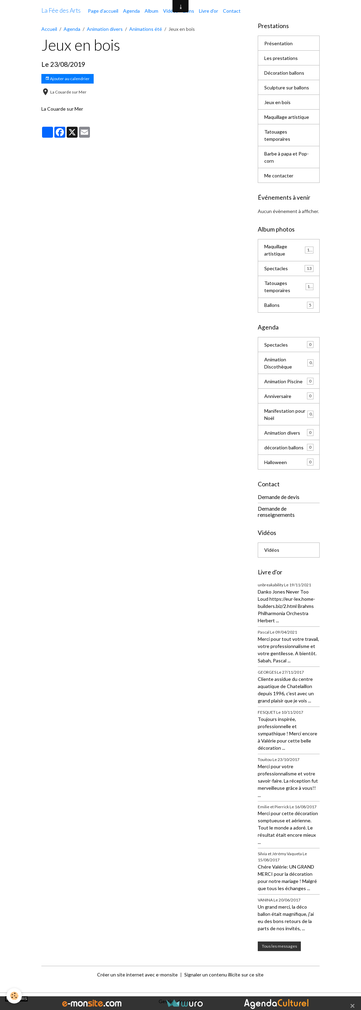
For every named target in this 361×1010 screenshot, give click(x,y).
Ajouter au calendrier (67, 78)
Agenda (131, 11)
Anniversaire (288, 395)
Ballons (288, 305)
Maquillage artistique (286, 117)
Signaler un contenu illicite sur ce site (224, 974)
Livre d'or (208, 11)
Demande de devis (278, 497)
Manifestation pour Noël (288, 414)
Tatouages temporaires (277, 135)
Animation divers (105, 29)
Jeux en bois (277, 102)
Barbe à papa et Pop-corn (286, 157)
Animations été (145, 29)
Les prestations (281, 58)
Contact (232, 11)
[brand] (61, 10)
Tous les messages (279, 946)
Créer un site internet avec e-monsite (137, 974)
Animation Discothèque (288, 363)
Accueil (49, 29)
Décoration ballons (284, 73)
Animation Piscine (288, 381)
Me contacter (278, 175)
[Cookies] (14, 995)
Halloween (288, 462)
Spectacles (288, 268)
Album (151, 11)
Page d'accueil (103, 11)
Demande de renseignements (276, 512)
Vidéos (170, 11)
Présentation (278, 43)
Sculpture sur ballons (286, 87)
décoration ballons (288, 447)
